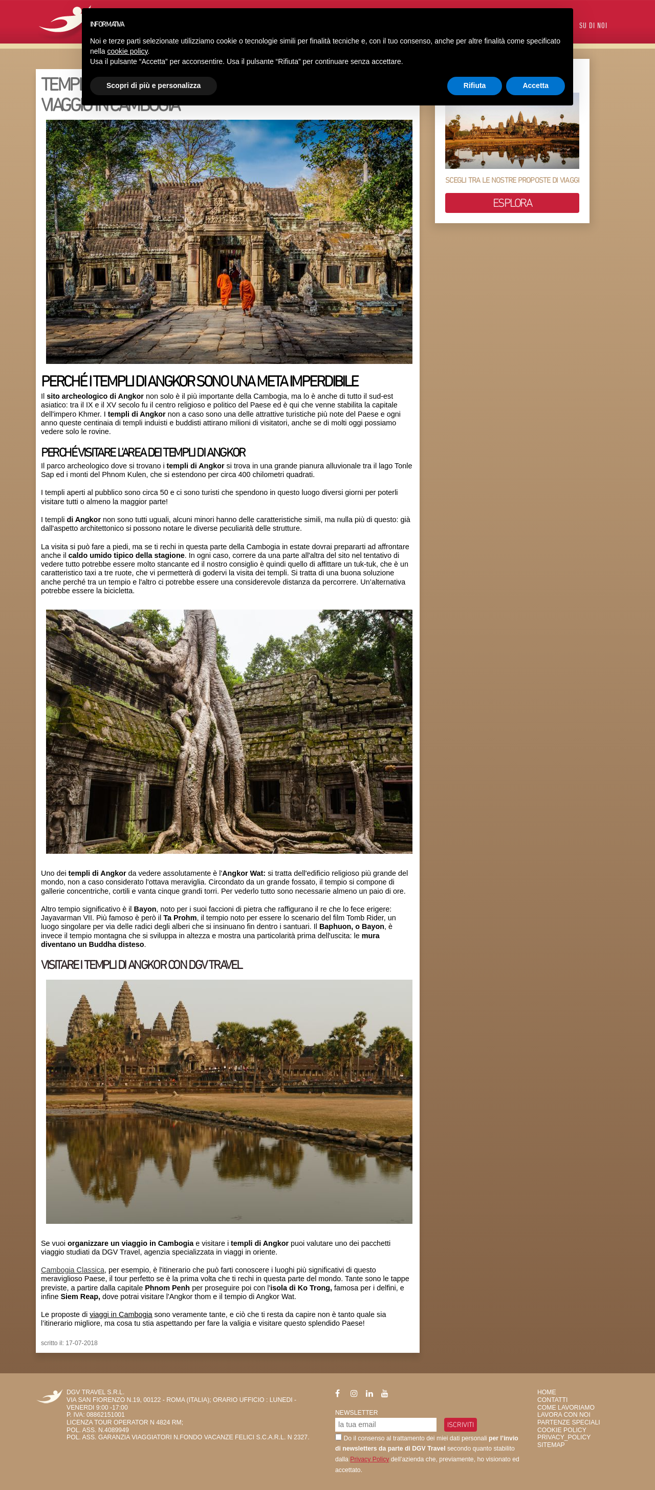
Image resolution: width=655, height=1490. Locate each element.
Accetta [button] (535, 85)
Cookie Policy (561, 1430)
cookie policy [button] (127, 51)
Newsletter (356, 1412)
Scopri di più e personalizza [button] (153, 85)
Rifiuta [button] (475, 85)
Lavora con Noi (564, 1414)
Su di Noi (593, 26)
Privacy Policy (369, 1459)
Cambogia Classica (72, 1270)
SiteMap (551, 1445)
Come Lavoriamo (566, 1407)
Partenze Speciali (568, 1422)
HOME (546, 1392)
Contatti (552, 1399)
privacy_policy (564, 1437)
